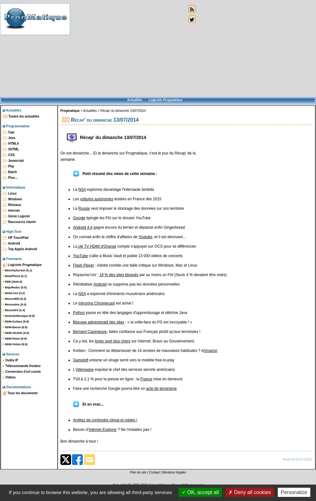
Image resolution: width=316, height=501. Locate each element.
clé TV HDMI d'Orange (96, 246)
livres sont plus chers (112, 341)
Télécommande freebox (21, 366)
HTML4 (11, 144)
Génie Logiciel (16, 216)
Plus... (10, 178)
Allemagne (85, 369)
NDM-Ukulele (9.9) (16, 333)
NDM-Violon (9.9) (15, 344)
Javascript (13, 161)
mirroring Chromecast (96, 303)
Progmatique (70, 110)
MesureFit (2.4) (14, 310)
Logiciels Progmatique (165, 100)
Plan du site (138, 472)
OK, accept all (200, 492)
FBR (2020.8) (12, 281)
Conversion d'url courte (22, 372)
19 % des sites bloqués (118, 275)
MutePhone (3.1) (15, 276)
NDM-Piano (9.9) (15, 338)
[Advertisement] (128, 49)
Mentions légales (174, 472)
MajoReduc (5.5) (15, 287)
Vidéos (9, 377)
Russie (84, 208)
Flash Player (83, 265)
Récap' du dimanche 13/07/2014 (123, 110)
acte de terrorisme (161, 388)
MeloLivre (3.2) (14, 293)
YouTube (80, 256)
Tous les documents (20, 393)
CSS (9, 155)
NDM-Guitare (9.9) (16, 321)
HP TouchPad (15, 238)
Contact (154, 472)
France (146, 379)
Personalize (294, 492)
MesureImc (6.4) (15, 304)
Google (79, 218)
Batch (10, 172)
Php (8, 166)
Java (9, 138)
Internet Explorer (102, 429)
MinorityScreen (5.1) (17, 270)
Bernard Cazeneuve (90, 331)
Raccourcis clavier (19, 222)
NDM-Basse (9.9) (15, 327)
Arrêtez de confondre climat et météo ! (105, 420)
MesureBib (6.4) (14, 298)
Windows (12, 199)
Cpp (8, 132)
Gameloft (80, 360)
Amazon (210, 350)
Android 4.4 (82, 227)
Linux (9, 194)
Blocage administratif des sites (98, 322)
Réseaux (12, 205)
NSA (82, 189)
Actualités (134, 100)
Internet (11, 211)
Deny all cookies (249, 492)
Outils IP (10, 360)
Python (79, 313)
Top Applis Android (20, 249)
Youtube (145, 237)
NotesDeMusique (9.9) (19, 315)
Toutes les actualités (21, 116)
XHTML (11, 149)
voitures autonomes (96, 199)
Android (11, 243)
